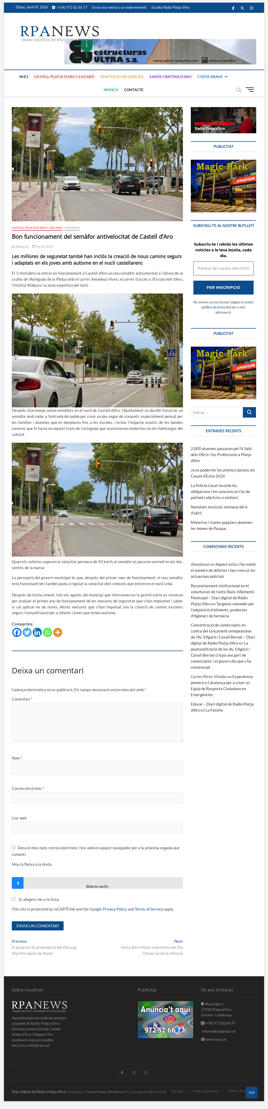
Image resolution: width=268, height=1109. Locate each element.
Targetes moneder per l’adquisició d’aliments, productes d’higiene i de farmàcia (222, 609)
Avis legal (177, 1091)
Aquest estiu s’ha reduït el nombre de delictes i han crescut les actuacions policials (223, 570)
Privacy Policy (115, 909)
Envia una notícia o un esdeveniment (119, 7)
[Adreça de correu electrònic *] (223, 268)
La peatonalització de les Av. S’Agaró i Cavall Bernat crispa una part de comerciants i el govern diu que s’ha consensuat (221, 655)
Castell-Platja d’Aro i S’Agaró (64, 76)
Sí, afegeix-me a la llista (35, 899)
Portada (72, 228)
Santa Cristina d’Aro (170, 76)
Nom (17, 758)
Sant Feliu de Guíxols (121, 76)
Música (111, 89)
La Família (214, 710)
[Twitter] (27, 632)
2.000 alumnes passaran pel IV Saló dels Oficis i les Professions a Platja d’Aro (221, 454)
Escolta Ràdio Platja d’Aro (171, 7)
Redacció (20, 246)
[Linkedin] (37, 632)
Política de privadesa (206, 1091)
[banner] (160, 42)
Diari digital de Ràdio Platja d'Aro (39, 1091)
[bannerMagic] (223, 162)
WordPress (115, 1092)
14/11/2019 (42, 246)
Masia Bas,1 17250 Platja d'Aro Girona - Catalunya (216, 1009)
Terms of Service (149, 909)
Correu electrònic (28, 788)
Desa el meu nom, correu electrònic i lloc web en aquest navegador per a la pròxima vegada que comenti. (96, 851)
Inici (23, 76)
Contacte (134, 89)
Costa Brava (210, 76)
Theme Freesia (96, 1092)
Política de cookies (240, 1091)
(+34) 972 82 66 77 (69, 7)
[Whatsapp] (47, 632)
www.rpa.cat (213, 1039)
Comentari (22, 699)
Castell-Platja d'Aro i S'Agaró (37, 228)
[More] (57, 632)
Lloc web (19, 818)
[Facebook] (16, 632)
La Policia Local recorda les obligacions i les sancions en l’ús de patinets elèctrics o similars (220, 491)
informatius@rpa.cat (218, 1031)
